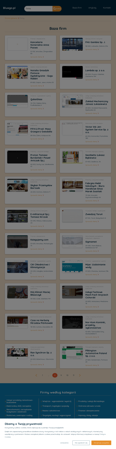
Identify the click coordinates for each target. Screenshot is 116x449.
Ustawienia (64, 443)
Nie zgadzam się (81, 443)
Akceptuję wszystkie (101, 443)
